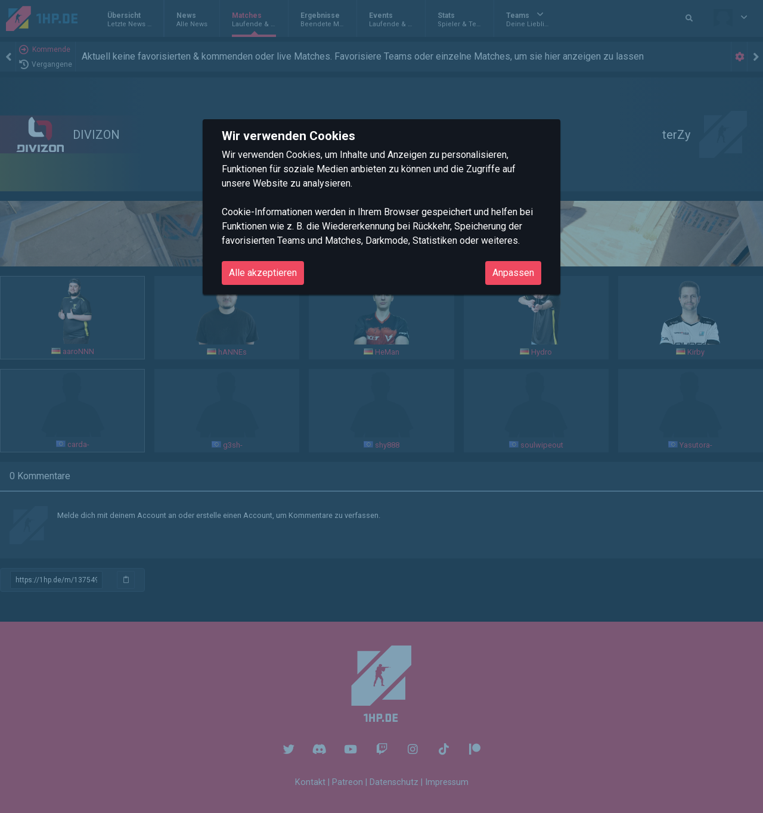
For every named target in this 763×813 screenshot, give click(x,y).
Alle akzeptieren (263, 272)
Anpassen (513, 272)
